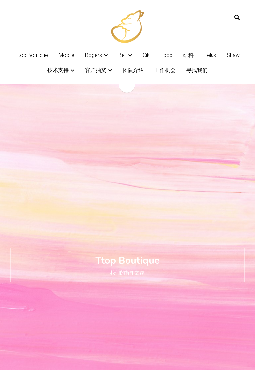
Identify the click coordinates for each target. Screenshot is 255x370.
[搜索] (237, 17)
